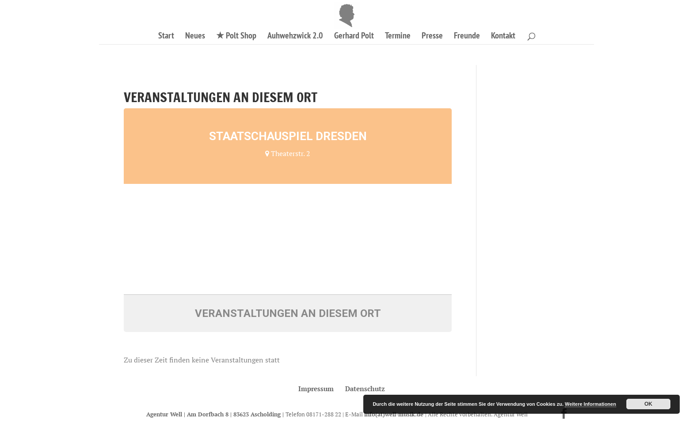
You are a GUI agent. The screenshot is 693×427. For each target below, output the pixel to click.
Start (166, 36)
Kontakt (503, 36)
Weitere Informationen (590, 404)
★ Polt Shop (236, 36)
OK (648, 404)
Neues (195, 36)
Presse (432, 36)
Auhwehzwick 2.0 (295, 36)
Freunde (467, 36)
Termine (398, 36)
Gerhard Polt (354, 36)
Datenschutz (365, 388)
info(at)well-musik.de (394, 414)
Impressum (316, 388)
